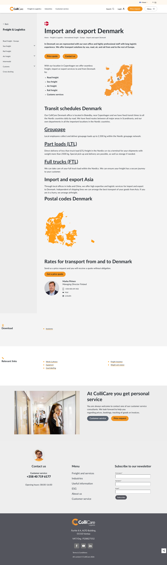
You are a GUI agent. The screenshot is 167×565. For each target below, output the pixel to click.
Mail (66, 292)
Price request (135, 9)
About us (77, 494)
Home (46, 37)
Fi (152, 2)
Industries (48, 9)
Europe (82, 37)
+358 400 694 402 (72, 289)
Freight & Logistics (34, 9)
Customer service (62, 9)
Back (6, 24)
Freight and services (83, 473)
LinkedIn (68, 296)
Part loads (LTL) (60, 144)
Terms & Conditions (80, 553)
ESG (74, 489)
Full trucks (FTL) (61, 162)
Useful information (82, 483)
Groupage (54, 129)
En (155, 2)
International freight (71, 37)
